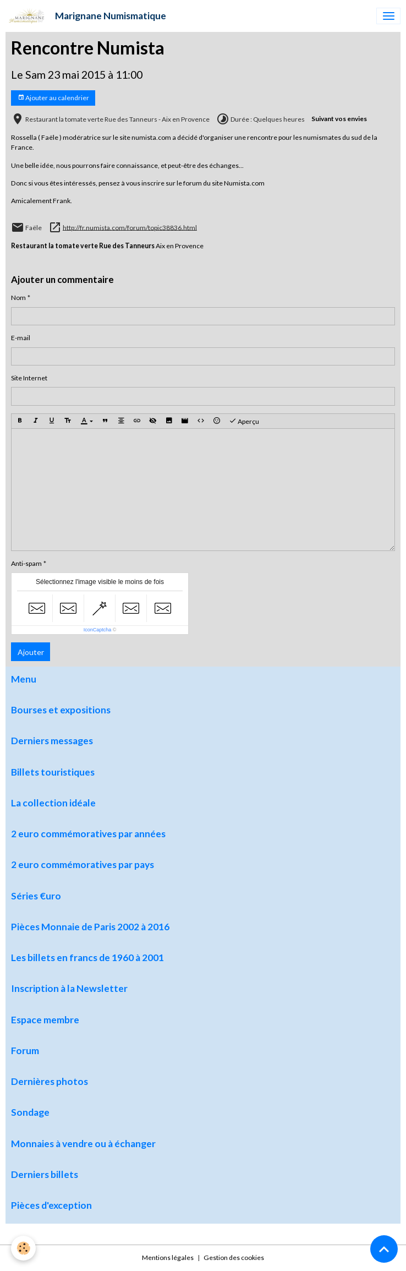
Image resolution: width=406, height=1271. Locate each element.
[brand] (86, 16)
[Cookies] (23, 1248)
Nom (18, 297)
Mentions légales (168, 1257)
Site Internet (29, 378)
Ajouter (31, 652)
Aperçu (244, 421)
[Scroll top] (384, 1249)
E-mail (20, 338)
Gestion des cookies (234, 1257)
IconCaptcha (98, 629)
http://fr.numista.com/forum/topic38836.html (130, 227)
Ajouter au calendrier (53, 98)
